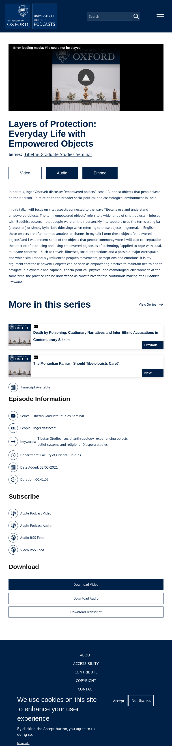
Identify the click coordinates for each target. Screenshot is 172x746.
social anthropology (79, 439)
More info (23, 743)
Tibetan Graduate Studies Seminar (58, 155)
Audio (62, 173)
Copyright (86, 681)
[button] (86, 78)
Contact (86, 689)
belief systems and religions (58, 445)
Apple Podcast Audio (36, 526)
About (86, 655)
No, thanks (141, 700)
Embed (100, 173)
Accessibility (86, 664)
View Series (147, 305)
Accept (119, 700)
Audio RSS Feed (32, 538)
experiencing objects (112, 439)
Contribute (86, 672)
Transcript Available (35, 388)
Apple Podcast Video (35, 514)
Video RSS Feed (32, 550)
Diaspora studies (95, 445)
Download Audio (86, 599)
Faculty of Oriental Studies (60, 456)
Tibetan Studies (49, 439)
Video (25, 173)
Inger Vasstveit (44, 429)
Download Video (85, 585)
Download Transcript (86, 613)
